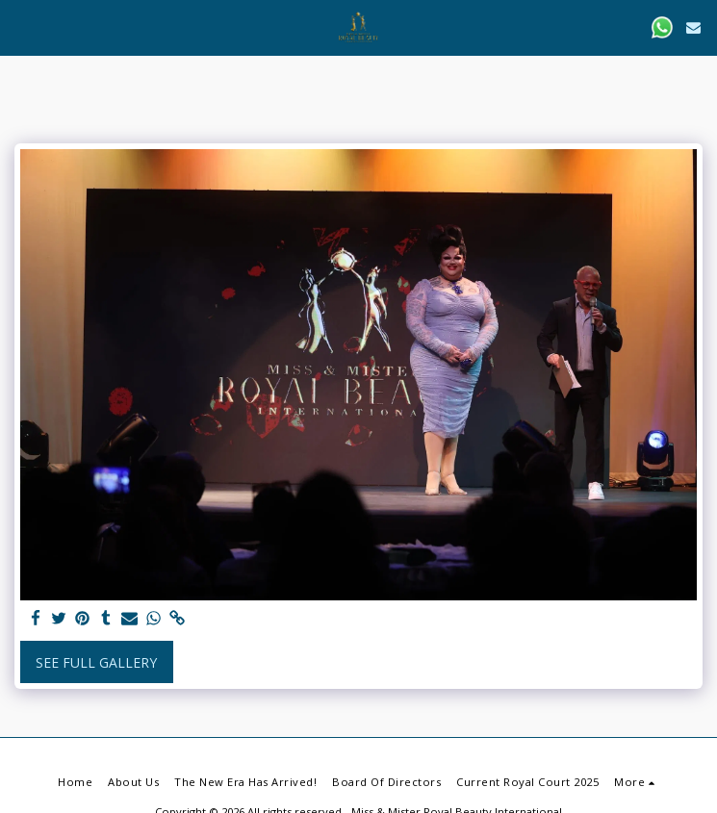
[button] (21, 26)
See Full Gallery (96, 662)
